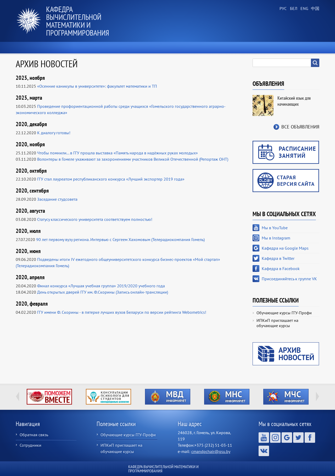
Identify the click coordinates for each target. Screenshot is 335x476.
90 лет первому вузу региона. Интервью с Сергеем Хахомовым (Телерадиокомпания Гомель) (120, 239)
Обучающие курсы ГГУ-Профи (284, 312)
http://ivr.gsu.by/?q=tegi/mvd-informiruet (167, 397)
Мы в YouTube (275, 227)
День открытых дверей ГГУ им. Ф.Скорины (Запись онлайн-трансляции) (102, 292)
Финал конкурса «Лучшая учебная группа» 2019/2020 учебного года (101, 285)
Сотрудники (30, 445)
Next (317, 396)
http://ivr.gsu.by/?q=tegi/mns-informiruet (226, 397)
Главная (30, 47)
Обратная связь (34, 434)
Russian (282, 9)
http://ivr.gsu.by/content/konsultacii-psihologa (108, 397)
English (303, 9)
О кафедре (102, 47)
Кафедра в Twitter (278, 258)
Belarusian (293, 9)
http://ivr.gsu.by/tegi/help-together (49, 397)
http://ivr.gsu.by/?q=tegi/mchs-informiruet (286, 397)
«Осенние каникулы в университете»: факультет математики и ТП (97, 86)
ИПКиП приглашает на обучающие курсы (277, 323)
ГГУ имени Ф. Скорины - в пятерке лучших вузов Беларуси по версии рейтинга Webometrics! (121, 312)
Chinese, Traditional (314, 9)
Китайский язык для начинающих (294, 101)
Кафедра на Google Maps (285, 248)
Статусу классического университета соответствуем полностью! (94, 219)
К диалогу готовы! (53, 132)
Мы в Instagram (276, 237)
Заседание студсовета (57, 199)
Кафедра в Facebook (281, 268)
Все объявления (300, 127)
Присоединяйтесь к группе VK (289, 278)
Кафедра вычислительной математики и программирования (77, 21)
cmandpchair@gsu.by (210, 451)
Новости (65, 47)
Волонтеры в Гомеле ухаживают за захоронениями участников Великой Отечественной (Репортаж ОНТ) (132, 159)
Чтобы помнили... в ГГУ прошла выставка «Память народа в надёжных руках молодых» (117, 152)
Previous (17, 396)
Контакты (303, 47)
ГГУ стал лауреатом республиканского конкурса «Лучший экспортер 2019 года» (111, 179)
